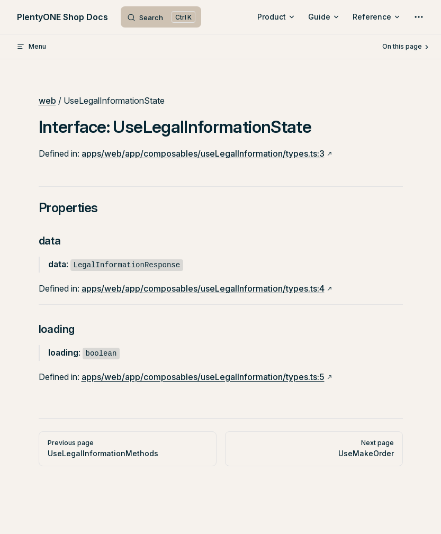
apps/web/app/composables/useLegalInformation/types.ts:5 (203, 377)
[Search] (161, 17)
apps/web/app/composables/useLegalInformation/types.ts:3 (203, 153)
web (47, 100)
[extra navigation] (418, 17)
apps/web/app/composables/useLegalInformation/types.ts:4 (203, 288)
